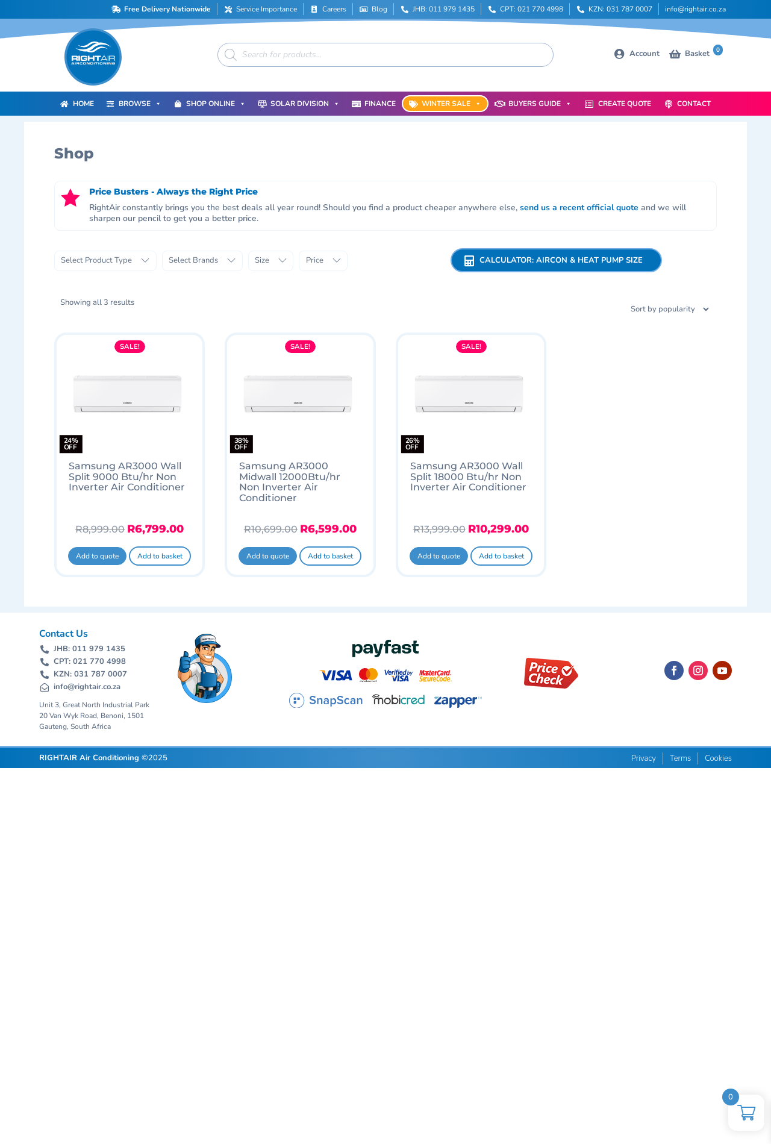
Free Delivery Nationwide (167, 9)
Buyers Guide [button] (540, 104)
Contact (694, 103)
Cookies (718, 758)
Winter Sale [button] (451, 103)
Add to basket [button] (160, 556)
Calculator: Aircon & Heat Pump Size (561, 260)
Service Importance (266, 9)
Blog (379, 9)
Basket (704, 52)
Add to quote (97, 556)
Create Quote (624, 103)
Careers (334, 9)
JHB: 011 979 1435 (444, 9)
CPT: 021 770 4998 (531, 9)
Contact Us (63, 634)
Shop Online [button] (216, 104)
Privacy (643, 758)
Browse (140, 104)
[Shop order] (655, 309)
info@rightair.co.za (695, 9)
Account (644, 53)
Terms (680, 758)
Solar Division (305, 104)
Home (83, 103)
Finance (380, 103)
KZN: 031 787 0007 (620, 9)
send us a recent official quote (579, 207)
